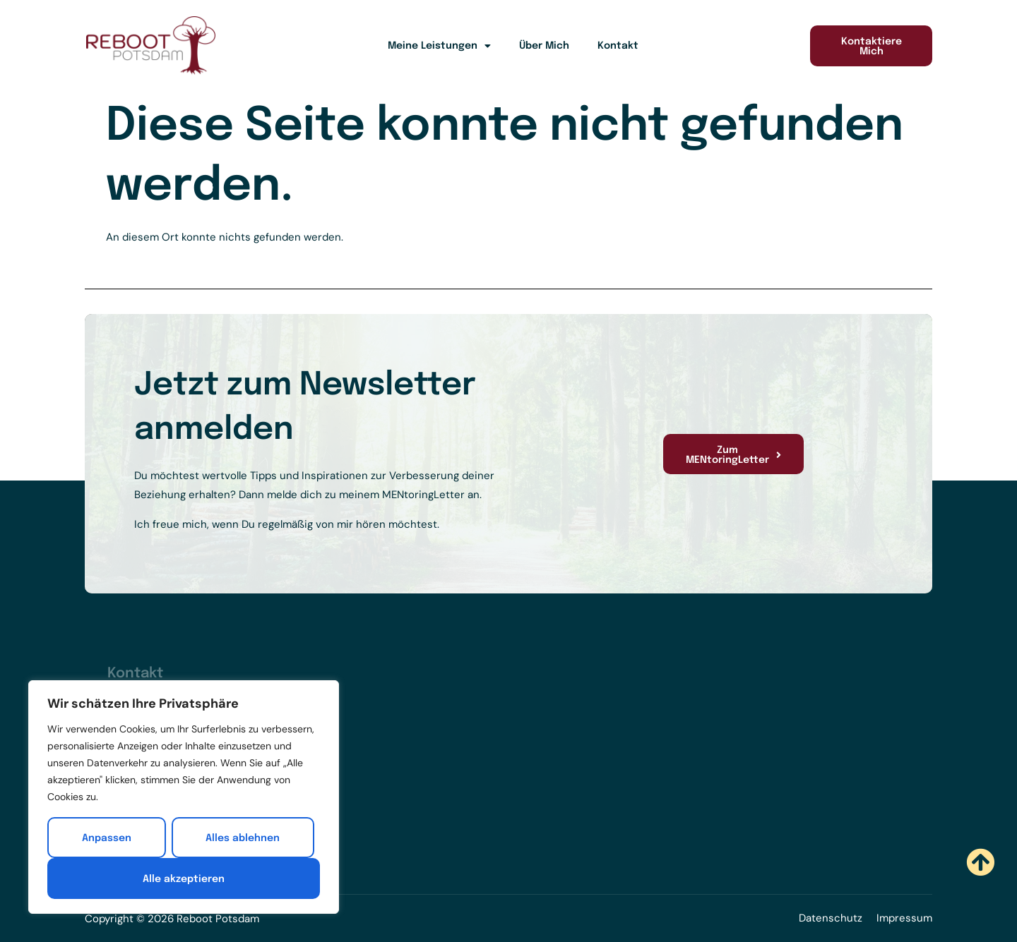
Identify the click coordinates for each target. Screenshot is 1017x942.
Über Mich (544, 46)
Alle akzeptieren (184, 879)
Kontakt (617, 46)
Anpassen (106, 838)
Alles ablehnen (243, 838)
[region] (183, 797)
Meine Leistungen (439, 46)
